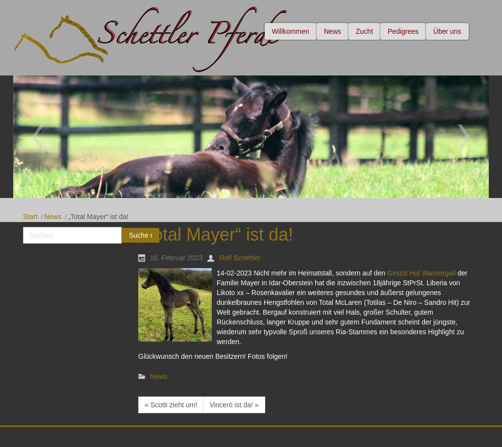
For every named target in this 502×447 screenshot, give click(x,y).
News (52, 217)
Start (30, 217)
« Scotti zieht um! (171, 405)
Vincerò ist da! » (233, 405)
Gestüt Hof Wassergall (421, 273)
